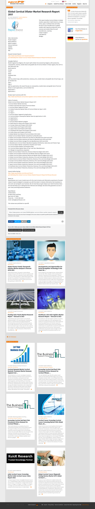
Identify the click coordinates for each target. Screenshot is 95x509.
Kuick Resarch (11, 472)
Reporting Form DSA (77, 504)
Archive (74, 4)
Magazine (79, 4)
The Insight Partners (42, 418)
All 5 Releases (11, 337)
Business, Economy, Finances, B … (20, 365)
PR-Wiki (53, 1)
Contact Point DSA (68, 504)
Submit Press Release (59, 4)
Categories (50, 4)
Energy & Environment (18, 311)
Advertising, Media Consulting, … (20, 416)
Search (83, 1)
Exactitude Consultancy (13, 367)
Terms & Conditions (59, 504)
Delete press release (15, 230)
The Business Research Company (45, 367)
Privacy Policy (51, 504)
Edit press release (28, 230)
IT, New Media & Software (49, 263)
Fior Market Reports (42, 472)
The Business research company (15, 418)
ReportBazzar (19, 18)
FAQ (42, 504)
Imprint (57, 1)
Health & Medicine (23, 17)
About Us (85, 4)
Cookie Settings (85, 504)
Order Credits (68, 4)
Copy (61, 212)
